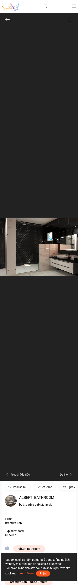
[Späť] (7, 19)
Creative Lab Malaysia (37, 504)
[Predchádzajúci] (17, 474)
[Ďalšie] (66, 474)
